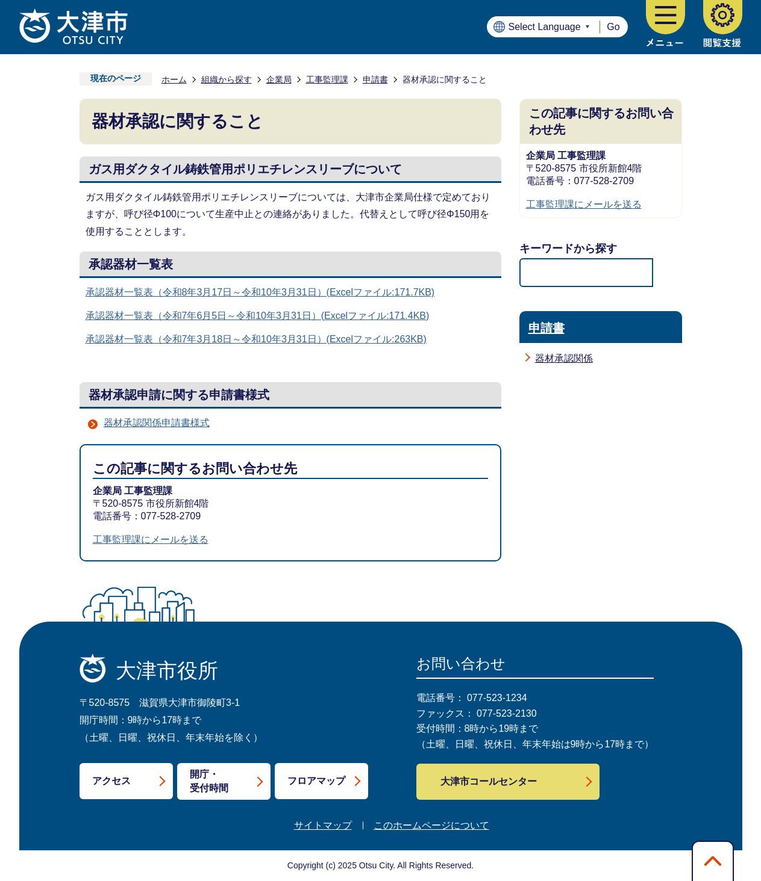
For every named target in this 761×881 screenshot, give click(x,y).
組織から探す (226, 79)
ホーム (174, 79)
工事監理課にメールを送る (150, 539)
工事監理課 (327, 79)
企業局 (279, 79)
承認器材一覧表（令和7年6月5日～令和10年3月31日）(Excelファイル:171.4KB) (258, 316)
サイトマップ (323, 825)
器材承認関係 (564, 358)
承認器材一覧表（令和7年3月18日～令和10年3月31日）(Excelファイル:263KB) (256, 339)
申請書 (375, 79)
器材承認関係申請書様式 (157, 423)
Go (613, 27)
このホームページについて (431, 825)
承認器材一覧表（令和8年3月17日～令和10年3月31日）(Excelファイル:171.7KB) (260, 292)
